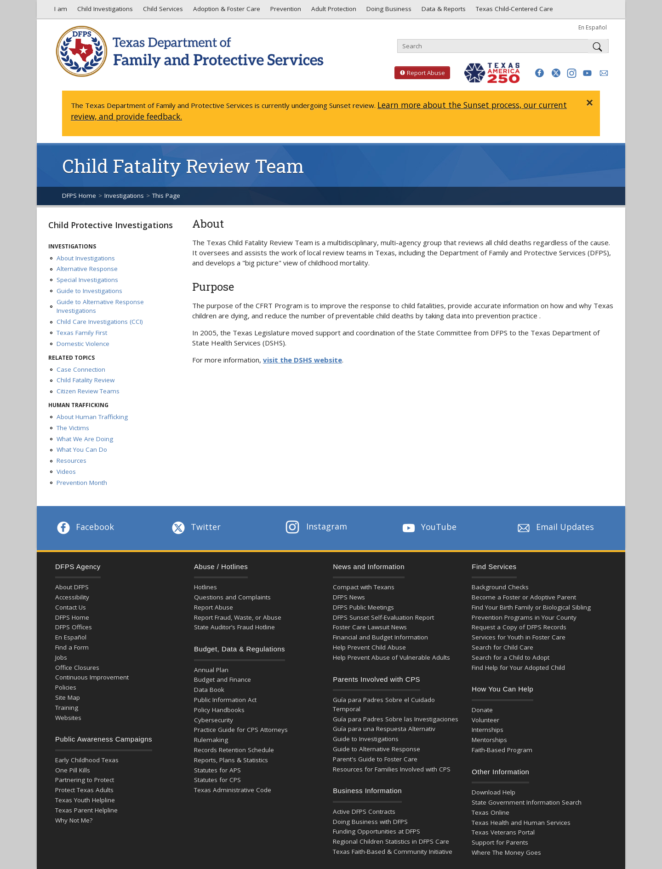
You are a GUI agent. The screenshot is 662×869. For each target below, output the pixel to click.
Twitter (195, 526)
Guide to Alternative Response (376, 749)
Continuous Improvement (92, 677)
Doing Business (388, 11)
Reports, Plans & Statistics (231, 760)
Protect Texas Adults (84, 790)
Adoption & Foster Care (225, 11)
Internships (487, 729)
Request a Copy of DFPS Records (519, 627)
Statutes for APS (217, 770)
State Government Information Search (527, 802)
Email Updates (554, 526)
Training (66, 707)
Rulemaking (211, 740)
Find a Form (72, 647)
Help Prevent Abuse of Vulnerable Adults (391, 657)
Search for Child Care (502, 647)
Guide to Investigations (89, 291)
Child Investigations (104, 11)
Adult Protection (333, 11)
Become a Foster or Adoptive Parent (524, 597)
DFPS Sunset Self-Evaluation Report (383, 617)
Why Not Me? (73, 820)
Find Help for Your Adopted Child (518, 667)
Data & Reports (443, 11)
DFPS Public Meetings (363, 607)
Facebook (84, 526)
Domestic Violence (83, 344)
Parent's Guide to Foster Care (375, 759)
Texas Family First (82, 332)
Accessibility (72, 597)
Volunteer (485, 720)
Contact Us (70, 607)
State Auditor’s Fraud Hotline (234, 627)
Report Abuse (419, 73)
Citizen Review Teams (88, 391)
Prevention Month (82, 482)
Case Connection (81, 369)
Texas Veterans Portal (503, 832)
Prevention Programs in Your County (524, 617)
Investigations (124, 195)
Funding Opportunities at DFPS (376, 831)
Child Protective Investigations (110, 224)
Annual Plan (211, 670)
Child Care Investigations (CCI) (100, 321)
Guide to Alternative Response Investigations (100, 306)
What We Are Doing (85, 439)
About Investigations (86, 258)
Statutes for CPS (217, 780)
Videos (66, 471)
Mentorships (489, 740)
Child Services (162, 11)
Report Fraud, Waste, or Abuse (237, 617)
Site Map (67, 697)
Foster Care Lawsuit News (370, 627)
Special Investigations (87, 280)
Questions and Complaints (232, 597)
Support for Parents (500, 842)
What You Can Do (82, 449)
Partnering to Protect (84, 780)
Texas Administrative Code (232, 790)
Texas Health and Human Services (521, 822)
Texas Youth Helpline (85, 800)
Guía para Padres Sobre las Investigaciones (395, 719)
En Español (592, 27)
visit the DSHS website (302, 359)
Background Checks (500, 587)
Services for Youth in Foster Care (518, 637)
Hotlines (205, 587)
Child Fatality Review (85, 380)
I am (59, 11)
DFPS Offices (73, 627)
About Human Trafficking (92, 417)
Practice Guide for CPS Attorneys (241, 729)
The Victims (73, 428)
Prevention (285, 11)
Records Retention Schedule (234, 750)
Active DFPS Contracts (364, 811)
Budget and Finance (222, 679)
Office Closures (77, 667)
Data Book (209, 689)
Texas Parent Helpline (86, 810)
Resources (71, 460)
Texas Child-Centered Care (513, 11)
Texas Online (490, 812)
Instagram (316, 526)
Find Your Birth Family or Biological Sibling (531, 607)
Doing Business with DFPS (370, 821)
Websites (68, 718)
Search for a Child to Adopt (510, 657)
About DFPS (72, 587)
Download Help (493, 792)
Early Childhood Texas (87, 760)
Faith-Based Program (502, 750)
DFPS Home (79, 195)
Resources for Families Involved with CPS (392, 769)
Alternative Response (87, 269)
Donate (482, 710)
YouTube (428, 526)
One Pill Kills (72, 770)
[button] (539, 73)
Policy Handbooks (219, 710)
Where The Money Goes (506, 852)
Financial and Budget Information (380, 637)
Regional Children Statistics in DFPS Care (391, 841)
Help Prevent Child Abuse (369, 647)
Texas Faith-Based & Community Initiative (392, 851)
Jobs (61, 657)
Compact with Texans (363, 587)
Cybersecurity (213, 720)
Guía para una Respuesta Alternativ (384, 729)
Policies (65, 687)
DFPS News (349, 597)
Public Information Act (225, 700)
